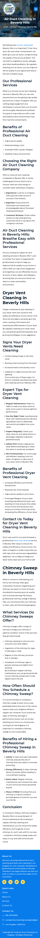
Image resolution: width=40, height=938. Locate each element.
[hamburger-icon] (36, 9)
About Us (6, 897)
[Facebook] (4, 882)
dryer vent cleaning (22, 541)
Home (5, 892)
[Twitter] (10, 882)
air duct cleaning (24, 45)
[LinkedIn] (17, 882)
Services (5, 901)
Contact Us (7, 905)
